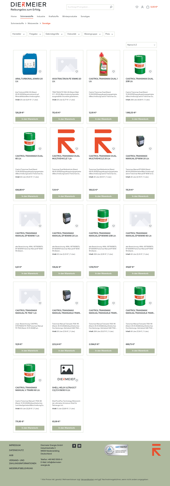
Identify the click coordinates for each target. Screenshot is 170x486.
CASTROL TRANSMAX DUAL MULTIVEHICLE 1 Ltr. (66, 157)
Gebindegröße (54, 34)
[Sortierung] (141, 45)
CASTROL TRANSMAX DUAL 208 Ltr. (139, 80)
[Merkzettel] (137, 7)
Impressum (15, 445)
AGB (11, 455)
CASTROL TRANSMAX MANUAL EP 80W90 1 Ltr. (27, 234)
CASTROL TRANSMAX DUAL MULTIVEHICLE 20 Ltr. (102, 157)
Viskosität (73, 34)
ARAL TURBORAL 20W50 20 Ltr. (29, 80)
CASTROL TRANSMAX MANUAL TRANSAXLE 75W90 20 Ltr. (66, 312)
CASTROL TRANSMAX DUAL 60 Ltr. (29, 157)
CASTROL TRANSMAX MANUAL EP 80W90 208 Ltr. (102, 234)
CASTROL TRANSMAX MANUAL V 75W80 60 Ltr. (27, 389)
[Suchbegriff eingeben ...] (87, 7)
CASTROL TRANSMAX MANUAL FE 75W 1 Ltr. (26, 312)
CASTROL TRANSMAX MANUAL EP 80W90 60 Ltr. (139, 234)
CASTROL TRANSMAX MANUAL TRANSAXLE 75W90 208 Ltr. (103, 312)
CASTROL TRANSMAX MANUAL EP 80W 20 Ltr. (137, 157)
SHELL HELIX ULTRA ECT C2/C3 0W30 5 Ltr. (64, 389)
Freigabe (35, 34)
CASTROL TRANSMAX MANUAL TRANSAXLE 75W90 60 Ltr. (140, 312)
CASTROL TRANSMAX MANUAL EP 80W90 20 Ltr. (65, 234)
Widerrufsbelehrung (21, 468)
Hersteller (18, 34)
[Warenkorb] (152, 7)
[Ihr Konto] (142, 7)
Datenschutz (16, 450)
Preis (109, 34)
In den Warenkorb (30, 119)
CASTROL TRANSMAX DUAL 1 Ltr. (103, 80)
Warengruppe (92, 34)
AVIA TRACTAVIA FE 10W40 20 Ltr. (66, 80)
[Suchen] (111, 7)
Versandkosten (87, 479)
